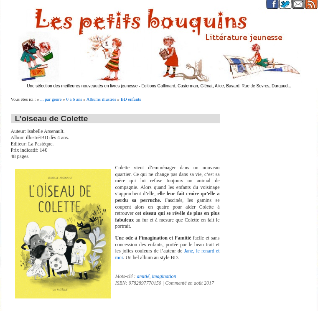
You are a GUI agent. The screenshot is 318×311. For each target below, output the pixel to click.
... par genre (50, 99)
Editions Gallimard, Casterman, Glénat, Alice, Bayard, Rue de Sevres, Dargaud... (216, 86)
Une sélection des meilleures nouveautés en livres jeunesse (82, 86)
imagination (164, 276)
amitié (143, 276)
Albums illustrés (101, 99)
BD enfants (131, 99)
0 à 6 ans (74, 99)
